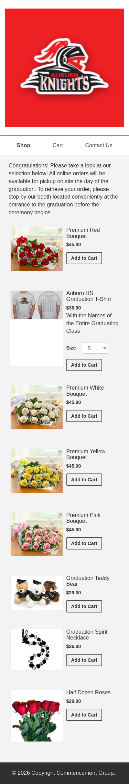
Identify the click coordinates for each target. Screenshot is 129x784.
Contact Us (98, 145)
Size (71, 348)
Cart (58, 145)
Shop (23, 145)
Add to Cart (86, 257)
